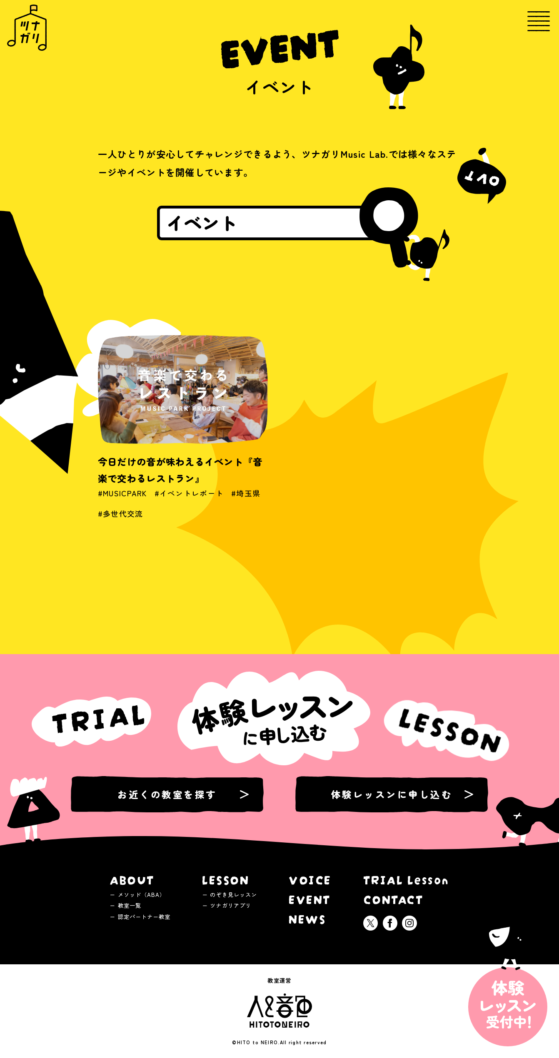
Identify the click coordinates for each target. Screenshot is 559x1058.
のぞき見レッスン (233, 894)
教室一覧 (129, 905)
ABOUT (132, 878)
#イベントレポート (189, 500)
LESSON (225, 878)
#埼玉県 (245, 500)
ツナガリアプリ (230, 905)
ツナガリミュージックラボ (27, 28)
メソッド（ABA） (142, 894)
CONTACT (393, 898)
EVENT (310, 898)
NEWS (307, 918)
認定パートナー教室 (144, 916)
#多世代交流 (120, 521)
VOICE (310, 878)
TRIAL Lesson (406, 878)
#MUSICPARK (122, 500)
